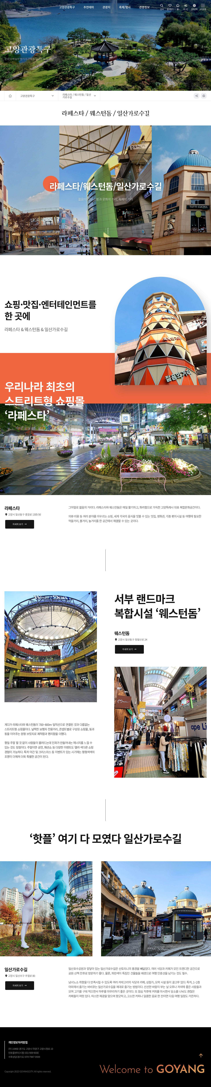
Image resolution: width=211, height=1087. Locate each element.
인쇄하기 (204, 96)
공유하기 (196, 96)
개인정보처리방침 (18, 1042)
